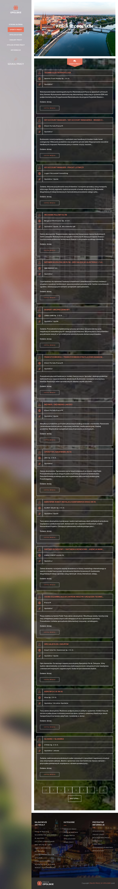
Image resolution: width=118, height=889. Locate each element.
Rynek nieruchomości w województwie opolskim (45, 862)
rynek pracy (69, 842)
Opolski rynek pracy (100, 837)
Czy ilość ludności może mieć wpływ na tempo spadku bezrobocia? (44, 845)
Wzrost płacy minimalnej (45, 867)
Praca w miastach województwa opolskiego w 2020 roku (45, 835)
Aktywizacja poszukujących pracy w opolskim (44, 855)
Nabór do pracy (70, 829)
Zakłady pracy (98, 834)
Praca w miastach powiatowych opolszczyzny (71, 836)
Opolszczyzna (98, 831)
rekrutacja (97, 841)
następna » (74, 798)
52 (103, 790)
